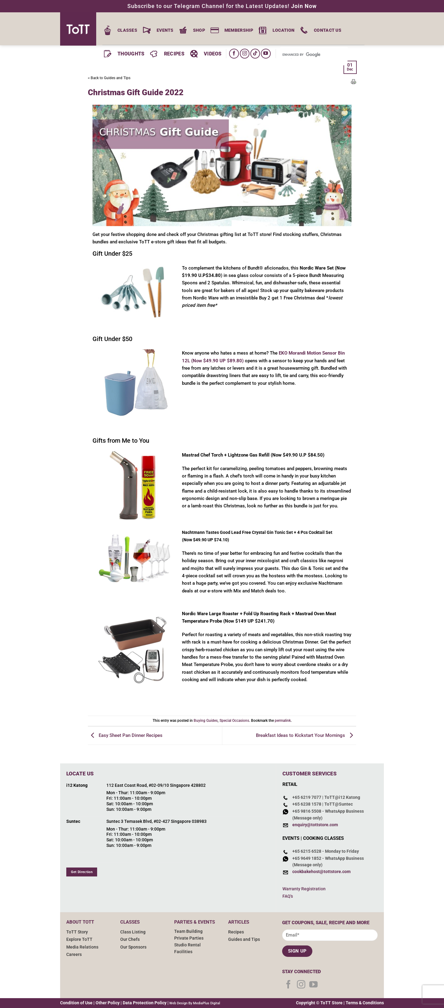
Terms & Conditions (365, 1002)
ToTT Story (77, 931)
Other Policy (108, 1002)
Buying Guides (206, 720)
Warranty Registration (304, 888)
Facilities (183, 951)
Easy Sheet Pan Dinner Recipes (125, 735)
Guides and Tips (244, 939)
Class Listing (133, 931)
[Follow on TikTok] (255, 53)
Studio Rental (187, 944)
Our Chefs (130, 939)
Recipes (236, 931)
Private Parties (189, 938)
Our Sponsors (133, 947)
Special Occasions (234, 720)
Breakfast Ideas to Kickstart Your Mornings (306, 735)
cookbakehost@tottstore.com (321, 871)
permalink (283, 720)
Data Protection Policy (144, 1002)
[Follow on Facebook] (234, 53)
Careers (74, 954)
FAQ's (287, 896)
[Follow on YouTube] (265, 53)
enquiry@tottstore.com (315, 824)
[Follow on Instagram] (244, 53)
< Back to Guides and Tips (109, 78)
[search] (304, 55)
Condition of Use (76, 1002)
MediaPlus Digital (206, 1003)
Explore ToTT (79, 939)
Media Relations (82, 947)
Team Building (188, 931)
